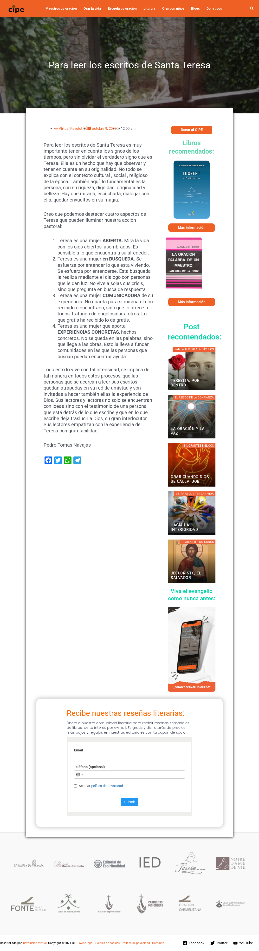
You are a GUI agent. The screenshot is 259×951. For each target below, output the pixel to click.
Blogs (195, 8)
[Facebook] (193, 943)
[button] (252, 9)
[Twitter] (219, 943)
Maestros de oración (61, 8)
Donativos (214, 8)
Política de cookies (107, 943)
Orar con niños (173, 8)
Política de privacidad (136, 943)
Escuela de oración (122, 8)
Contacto (158, 943)
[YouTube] (243, 943)
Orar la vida (92, 8)
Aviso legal (86, 943)
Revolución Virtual (35, 943)
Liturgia (149, 8)
